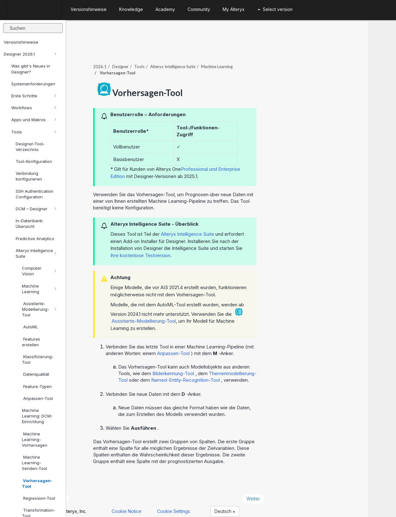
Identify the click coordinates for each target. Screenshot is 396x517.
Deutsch (253, 504)
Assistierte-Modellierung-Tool (39, 309)
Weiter (281, 491)
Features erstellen (31, 342)
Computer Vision (39, 271)
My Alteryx (234, 9)
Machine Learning (39, 288)
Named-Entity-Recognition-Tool (214, 373)
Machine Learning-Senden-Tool (34, 463)
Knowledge (131, 9)
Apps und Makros (33, 119)
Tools (33, 131)
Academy (165, 9)
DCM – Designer (36, 208)
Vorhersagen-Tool (37, 483)
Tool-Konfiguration (34, 161)
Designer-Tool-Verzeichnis (30, 146)
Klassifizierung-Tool (38, 359)
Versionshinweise (21, 42)
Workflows (33, 107)
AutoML (30, 326)
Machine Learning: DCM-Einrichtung (37, 416)
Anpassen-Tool (37, 398)
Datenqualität (35, 374)
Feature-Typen (37, 386)
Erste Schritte (33, 95)
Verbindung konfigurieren (29, 176)
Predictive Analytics (35, 238)
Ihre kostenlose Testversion (168, 248)
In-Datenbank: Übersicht (29, 223)
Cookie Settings (201, 504)
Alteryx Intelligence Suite (36, 253)
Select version (275, 9)
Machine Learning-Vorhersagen (34, 439)
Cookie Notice (155, 504)
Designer (148, 59)
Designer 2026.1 (30, 54)
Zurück (85, 491)
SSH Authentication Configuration (34, 194)
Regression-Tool (38, 498)
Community (198, 9)
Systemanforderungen (33, 83)
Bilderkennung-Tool (201, 366)
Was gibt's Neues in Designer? (30, 68)
